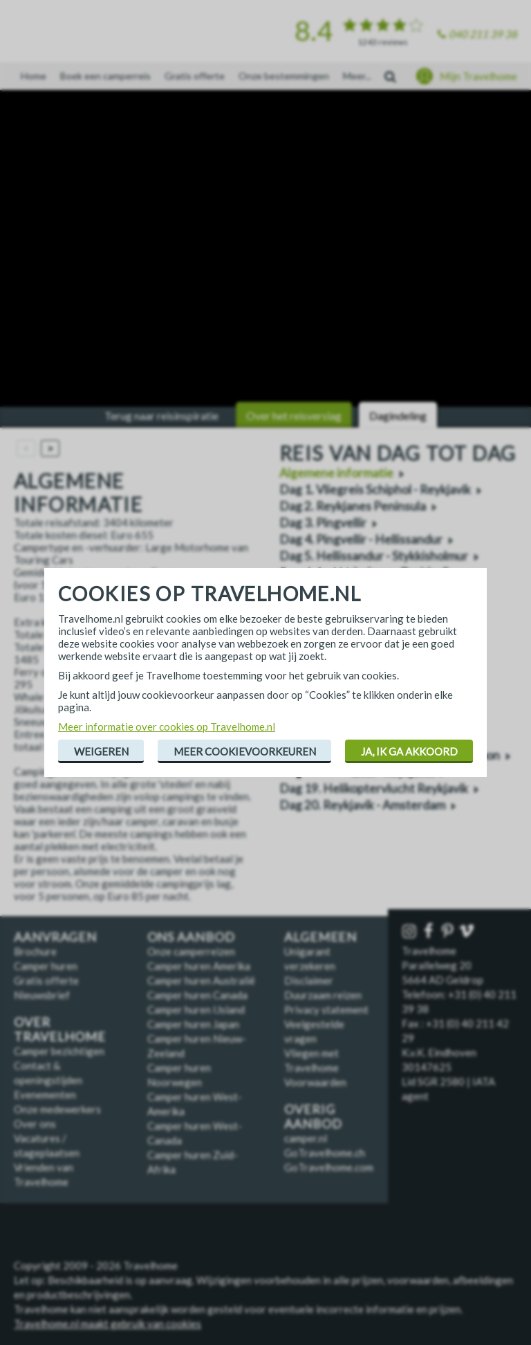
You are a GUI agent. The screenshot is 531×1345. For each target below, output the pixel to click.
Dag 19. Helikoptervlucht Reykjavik (373, 788)
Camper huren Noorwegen (179, 1074)
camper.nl (305, 1138)
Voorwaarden (315, 1082)
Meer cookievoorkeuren (245, 751)
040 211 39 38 (483, 34)
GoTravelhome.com (328, 1167)
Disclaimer (308, 980)
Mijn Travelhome (478, 76)
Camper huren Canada (197, 995)
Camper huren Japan (193, 1024)
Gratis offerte (195, 76)
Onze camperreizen (191, 951)
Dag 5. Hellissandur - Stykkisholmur (373, 556)
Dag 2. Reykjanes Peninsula (352, 506)
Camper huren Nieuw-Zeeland (196, 1045)
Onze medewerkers (57, 1109)
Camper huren (45, 966)
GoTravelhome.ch (324, 1152)
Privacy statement (326, 1009)
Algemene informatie (336, 473)
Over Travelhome (60, 1029)
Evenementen (45, 1094)
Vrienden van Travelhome (43, 1174)
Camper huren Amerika (198, 966)
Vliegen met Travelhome (311, 1060)
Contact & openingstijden (48, 1072)
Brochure (35, 951)
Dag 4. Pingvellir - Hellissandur (360, 539)
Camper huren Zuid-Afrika (192, 1162)
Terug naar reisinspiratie (161, 415)
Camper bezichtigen (59, 1051)
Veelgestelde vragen (314, 1031)
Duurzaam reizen (323, 995)
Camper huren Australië (201, 980)
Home (33, 76)
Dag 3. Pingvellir (322, 522)
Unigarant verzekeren (309, 958)
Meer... (357, 76)
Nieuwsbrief (42, 995)
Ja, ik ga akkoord (409, 751)
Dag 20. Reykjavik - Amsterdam (362, 805)
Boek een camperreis (105, 76)
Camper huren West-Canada (194, 1132)
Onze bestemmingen (284, 76)
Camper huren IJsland (196, 1009)
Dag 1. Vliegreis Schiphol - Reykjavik (375, 489)
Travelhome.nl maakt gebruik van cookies (107, 1323)
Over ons (35, 1123)
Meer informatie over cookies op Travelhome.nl (166, 726)
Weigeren (101, 751)
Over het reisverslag (294, 415)
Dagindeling (398, 415)
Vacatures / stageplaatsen (47, 1145)
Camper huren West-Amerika (194, 1103)
